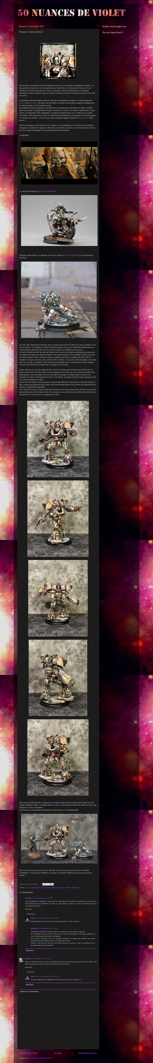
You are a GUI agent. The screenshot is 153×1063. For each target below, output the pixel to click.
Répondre (28, 909)
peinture (54, 887)
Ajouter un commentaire (29, 991)
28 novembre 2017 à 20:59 (48, 918)
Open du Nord (83, 118)
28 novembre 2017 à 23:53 (48, 928)
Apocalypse (35, 887)
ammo (28, 887)
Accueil (57, 1053)
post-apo (61, 887)
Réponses (31, 914)
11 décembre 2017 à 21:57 (48, 976)
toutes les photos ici (47, 191)
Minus (33, 918)
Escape (48, 887)
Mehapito (28, 898)
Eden (42, 887)
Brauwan (28, 958)
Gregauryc (34, 103)
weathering (75, 887)
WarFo (68, 887)
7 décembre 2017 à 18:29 (42, 958)
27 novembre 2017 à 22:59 (42, 898)
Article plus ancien (88, 1053)
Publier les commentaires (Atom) (41, 1058)
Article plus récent (28, 1053)
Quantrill (22, 103)
